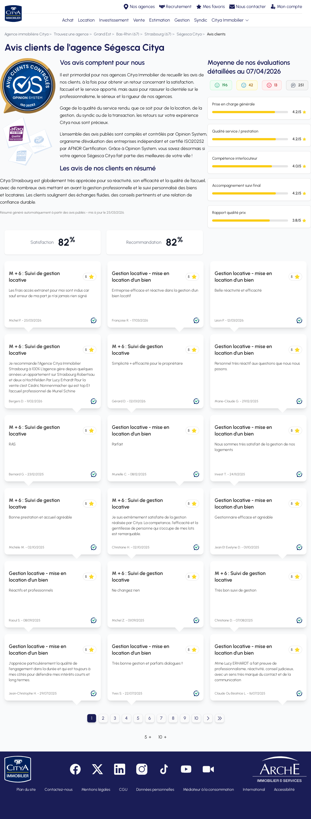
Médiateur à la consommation (208, 789)
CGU (123, 789)
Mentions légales (95, 789)
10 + (162, 737)
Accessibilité (284, 789)
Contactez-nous (59, 789)
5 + (148, 737)
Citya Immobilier (230, 20)
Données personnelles (155, 789)
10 (196, 718)
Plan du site (26, 789)
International (254, 789)
